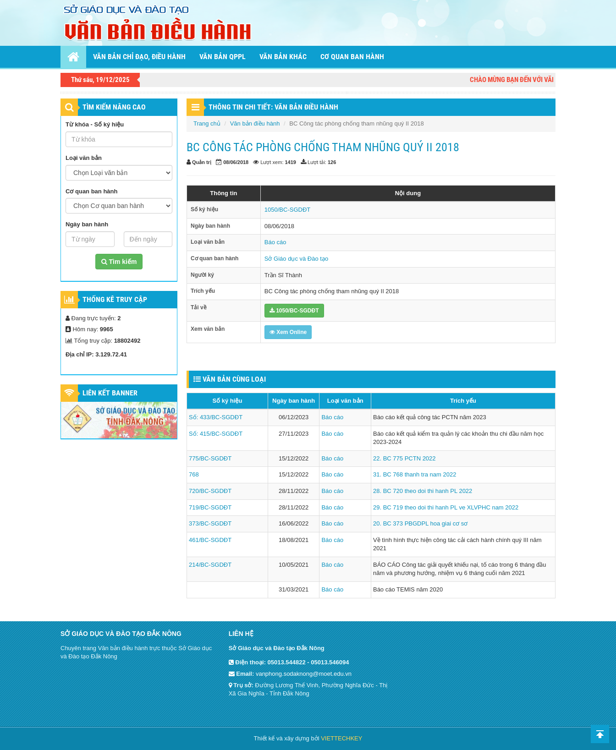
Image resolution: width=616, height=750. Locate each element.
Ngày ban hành (87, 224)
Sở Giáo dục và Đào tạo (296, 258)
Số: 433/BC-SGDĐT (215, 417)
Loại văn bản (84, 157)
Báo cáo (275, 242)
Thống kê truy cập (114, 299)
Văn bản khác (283, 56)
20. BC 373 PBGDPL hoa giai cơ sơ (420, 523)
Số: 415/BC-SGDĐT (215, 433)
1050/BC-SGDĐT (287, 209)
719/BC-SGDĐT (210, 507)
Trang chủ (206, 123)
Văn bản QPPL (222, 56)
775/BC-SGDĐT (210, 458)
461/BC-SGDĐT (210, 539)
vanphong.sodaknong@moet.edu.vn (304, 673)
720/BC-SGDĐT (210, 490)
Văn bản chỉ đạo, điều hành (139, 56)
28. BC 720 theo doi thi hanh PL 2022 (422, 490)
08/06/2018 (235, 162)
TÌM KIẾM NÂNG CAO (114, 107)
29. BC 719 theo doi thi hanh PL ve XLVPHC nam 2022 (445, 507)
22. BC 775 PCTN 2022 (404, 458)
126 (332, 162)
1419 (290, 162)
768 (194, 474)
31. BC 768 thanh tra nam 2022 (414, 474)
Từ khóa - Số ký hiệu (95, 124)
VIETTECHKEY (341, 738)
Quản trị (201, 162)
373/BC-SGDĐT (210, 523)
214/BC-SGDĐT (210, 564)
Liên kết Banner (110, 393)
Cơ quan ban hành (352, 56)
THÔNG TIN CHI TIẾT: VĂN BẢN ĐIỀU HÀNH (273, 107)
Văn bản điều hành (255, 123)
